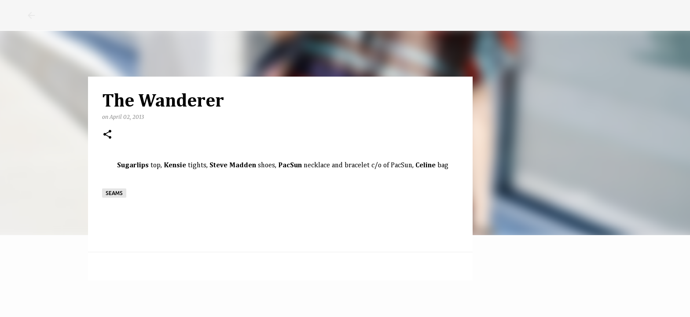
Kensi (173, 165)
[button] (107, 135)
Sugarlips (133, 165)
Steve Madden (232, 165)
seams (114, 193)
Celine (425, 165)
